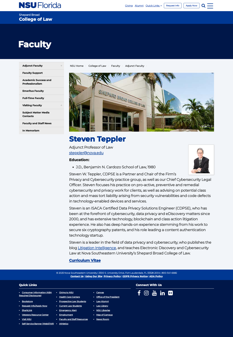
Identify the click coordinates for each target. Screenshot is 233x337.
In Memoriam (30, 130)
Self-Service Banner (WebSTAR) (38, 323)
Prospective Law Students (72, 301)
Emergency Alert (68, 310)
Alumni (139, 5)
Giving (129, 5)
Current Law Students (70, 306)
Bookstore (27, 301)
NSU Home (76, 65)
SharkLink (27, 310)
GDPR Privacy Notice (135, 276)
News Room (102, 319)
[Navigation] (210, 5)
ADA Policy (156, 276)
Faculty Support (32, 72)
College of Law (97, 65)
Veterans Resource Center (35, 314)
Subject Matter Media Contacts (35, 114)
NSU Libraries (103, 310)
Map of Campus (104, 314)
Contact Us (76, 276)
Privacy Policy (112, 276)
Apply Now (191, 5)
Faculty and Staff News (36, 123)
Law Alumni (102, 301)
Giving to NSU (66, 292)
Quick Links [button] (154, 5)
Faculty (115, 65)
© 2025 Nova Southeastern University (76, 272)
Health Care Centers (69, 297)
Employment (66, 314)
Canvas (100, 292)
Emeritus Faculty (33, 90)
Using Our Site (93, 276)
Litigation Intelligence (97, 248)
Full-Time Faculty (33, 98)
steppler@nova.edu (86, 153)
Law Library (102, 306)
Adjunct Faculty (134, 65)
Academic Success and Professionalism (36, 82)
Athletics (63, 323)
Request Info (172, 5)
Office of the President (107, 297)
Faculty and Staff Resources (73, 319)
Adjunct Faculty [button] (42, 65)
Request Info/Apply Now (34, 306)
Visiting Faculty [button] (42, 105)
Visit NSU (26, 319)
